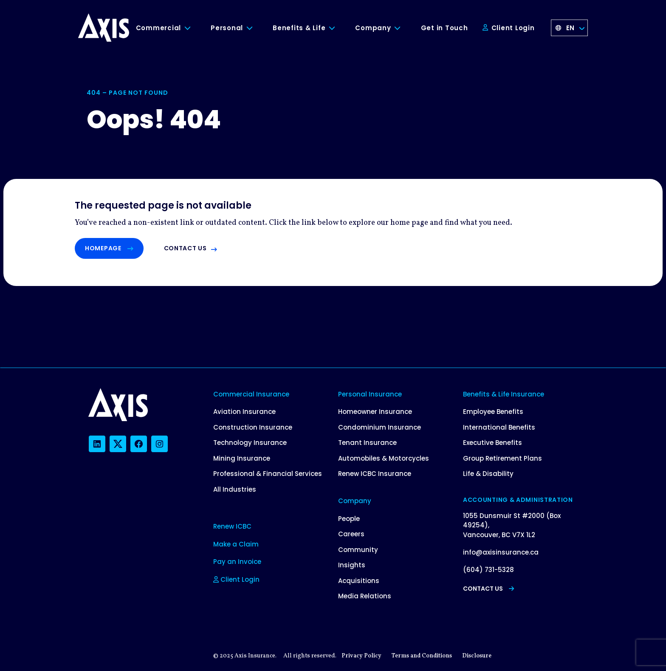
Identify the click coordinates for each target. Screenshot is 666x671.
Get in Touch (444, 27)
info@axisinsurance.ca (501, 552)
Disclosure (476, 656)
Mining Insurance (241, 458)
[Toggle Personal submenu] (255, 28)
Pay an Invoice (237, 561)
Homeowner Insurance (375, 411)
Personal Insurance (370, 394)
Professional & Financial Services (267, 473)
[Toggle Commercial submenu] (193, 28)
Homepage (109, 248)
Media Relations (364, 596)
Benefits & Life (299, 27)
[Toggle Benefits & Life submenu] (338, 28)
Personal (227, 27)
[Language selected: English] (569, 28)
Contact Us (488, 588)
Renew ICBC (232, 526)
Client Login (509, 27)
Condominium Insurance (379, 427)
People (349, 518)
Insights (351, 565)
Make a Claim (236, 544)
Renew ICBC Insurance (374, 473)
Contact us (185, 248)
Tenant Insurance (367, 442)
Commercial (158, 27)
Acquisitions (358, 580)
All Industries (234, 489)
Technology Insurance (250, 442)
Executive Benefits (492, 442)
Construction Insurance (252, 427)
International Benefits (499, 427)
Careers (351, 533)
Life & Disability (488, 473)
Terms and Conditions (422, 656)
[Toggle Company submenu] (404, 28)
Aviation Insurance (244, 411)
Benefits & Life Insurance (503, 394)
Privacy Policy (361, 656)
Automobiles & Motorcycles (383, 458)
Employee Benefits (493, 411)
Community (358, 549)
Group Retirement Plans (502, 458)
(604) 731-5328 (488, 569)
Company (373, 27)
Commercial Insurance (251, 394)
